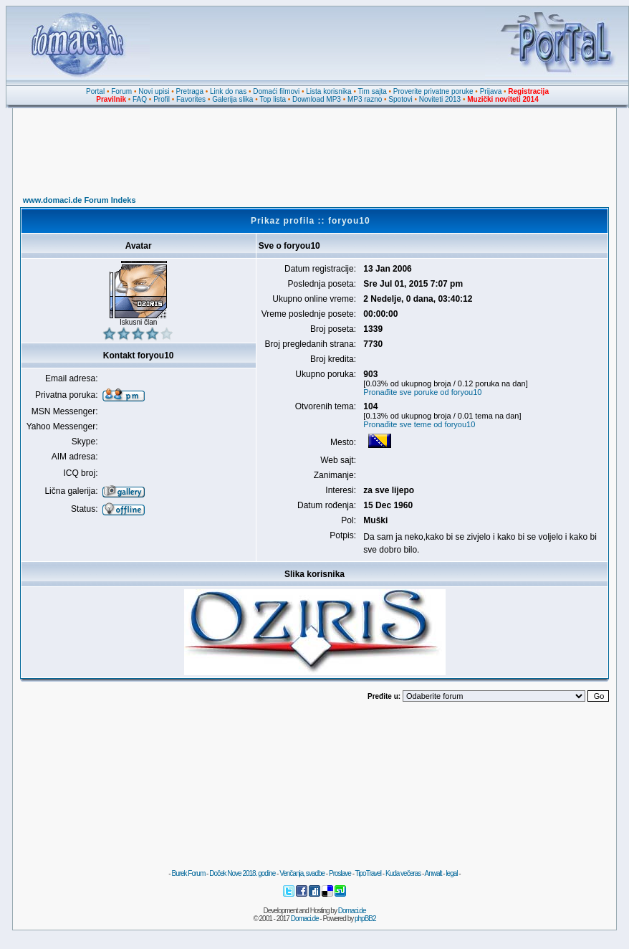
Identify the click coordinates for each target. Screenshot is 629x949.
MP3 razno (364, 99)
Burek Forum (188, 873)
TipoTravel (368, 873)
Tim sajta (372, 91)
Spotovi (400, 99)
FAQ (140, 99)
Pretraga (189, 91)
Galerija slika (232, 99)
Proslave (340, 873)
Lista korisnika (328, 91)
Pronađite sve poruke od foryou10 (422, 392)
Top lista (272, 99)
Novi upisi (153, 91)
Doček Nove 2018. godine (242, 873)
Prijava (491, 91)
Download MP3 (316, 99)
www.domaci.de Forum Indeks (79, 200)
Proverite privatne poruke (433, 91)
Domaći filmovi (276, 91)
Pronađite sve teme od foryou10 (419, 424)
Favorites (191, 99)
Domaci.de (352, 911)
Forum (121, 91)
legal (451, 873)
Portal (95, 91)
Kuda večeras (403, 873)
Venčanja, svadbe (302, 873)
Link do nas (228, 91)
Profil (161, 99)
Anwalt (432, 873)
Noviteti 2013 (440, 99)
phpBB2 (365, 918)
